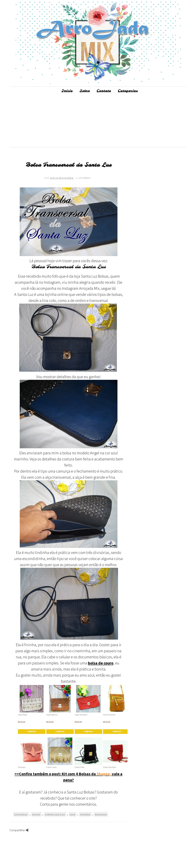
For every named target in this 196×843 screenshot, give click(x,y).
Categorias (128, 91)
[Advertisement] (98, 121)
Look (72, 814)
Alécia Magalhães (62, 178)
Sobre (84, 91)
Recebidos (101, 814)
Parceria (85, 814)
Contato (104, 91)
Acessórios (21, 814)
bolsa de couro (100, 663)
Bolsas (36, 814)
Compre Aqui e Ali (55, 814)
